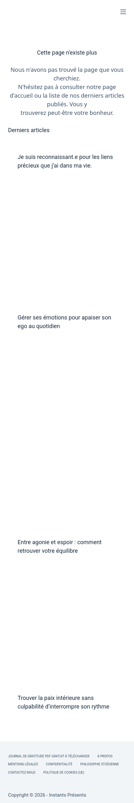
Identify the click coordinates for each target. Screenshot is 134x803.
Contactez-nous (21, 772)
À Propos (104, 756)
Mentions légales (23, 764)
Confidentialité (59, 764)
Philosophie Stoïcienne (99, 764)
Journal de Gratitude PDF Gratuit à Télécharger (48, 756)
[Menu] (123, 12)
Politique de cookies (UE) (63, 772)
